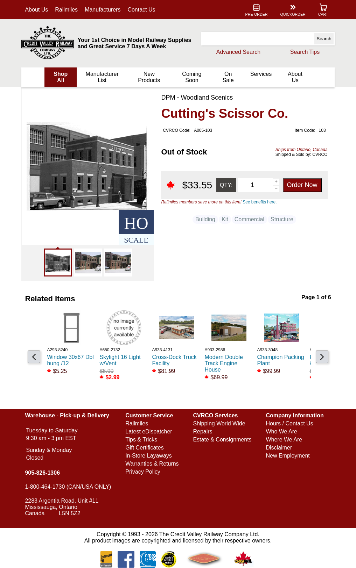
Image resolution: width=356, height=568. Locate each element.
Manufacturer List (102, 77)
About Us (38, 10)
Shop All (62, 77)
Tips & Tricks (142, 440)
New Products (149, 77)
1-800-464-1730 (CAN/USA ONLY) (70, 487)
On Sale (227, 77)
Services (260, 74)
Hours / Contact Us (288, 423)
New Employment (287, 456)
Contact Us (143, 10)
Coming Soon (191, 77)
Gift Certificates (145, 448)
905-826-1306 (44, 473)
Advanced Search (237, 52)
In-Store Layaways (149, 456)
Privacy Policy (143, 472)
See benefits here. (258, 202)
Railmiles (68, 10)
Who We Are (280, 431)
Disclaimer (278, 448)
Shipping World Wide (219, 423)
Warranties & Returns (152, 464)
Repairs (202, 431)
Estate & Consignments (222, 440)
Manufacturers (104, 10)
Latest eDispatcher (149, 431)
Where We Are (283, 440)
